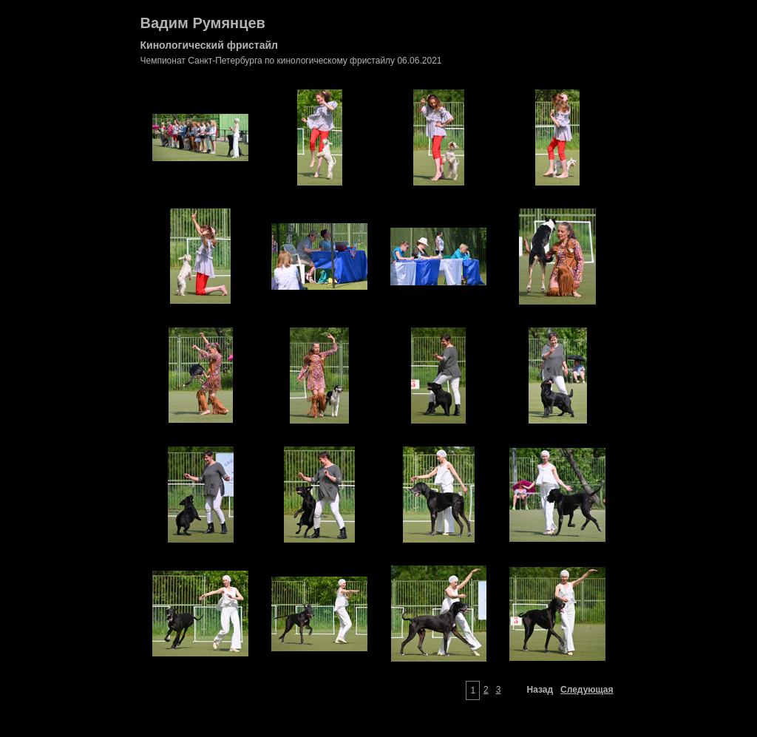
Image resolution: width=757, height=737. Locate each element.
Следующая (586, 690)
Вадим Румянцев (202, 23)
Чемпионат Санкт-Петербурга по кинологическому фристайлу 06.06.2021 (291, 60)
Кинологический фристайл (209, 45)
